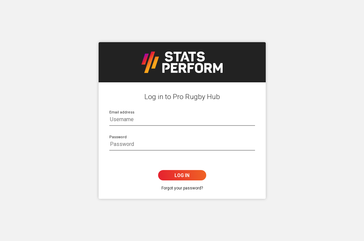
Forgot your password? (182, 188)
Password (118, 137)
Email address (121, 112)
